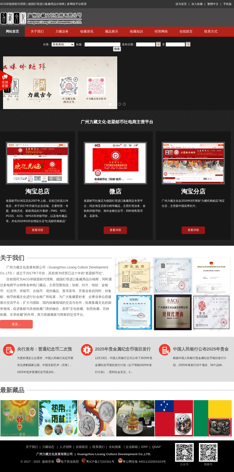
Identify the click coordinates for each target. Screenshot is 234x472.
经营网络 (161, 31)
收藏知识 (136, 31)
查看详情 (37, 230)
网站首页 (12, 31)
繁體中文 (213, 4)
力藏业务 (62, 31)
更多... (16, 324)
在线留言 (186, 31)
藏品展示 (111, 31)
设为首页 (181, 4)
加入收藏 (197, 4)
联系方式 (210, 31)
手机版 (227, 4)
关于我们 (37, 31)
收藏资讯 (86, 31)
